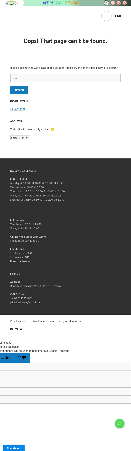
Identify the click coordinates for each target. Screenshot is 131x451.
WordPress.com (73, 321)
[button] (120, 423)
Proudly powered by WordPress (27, 321)
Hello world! (17, 108)
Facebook (11, 329)
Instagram (16, 329)
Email (21, 329)
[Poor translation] (21, 358)
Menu (117, 16)
